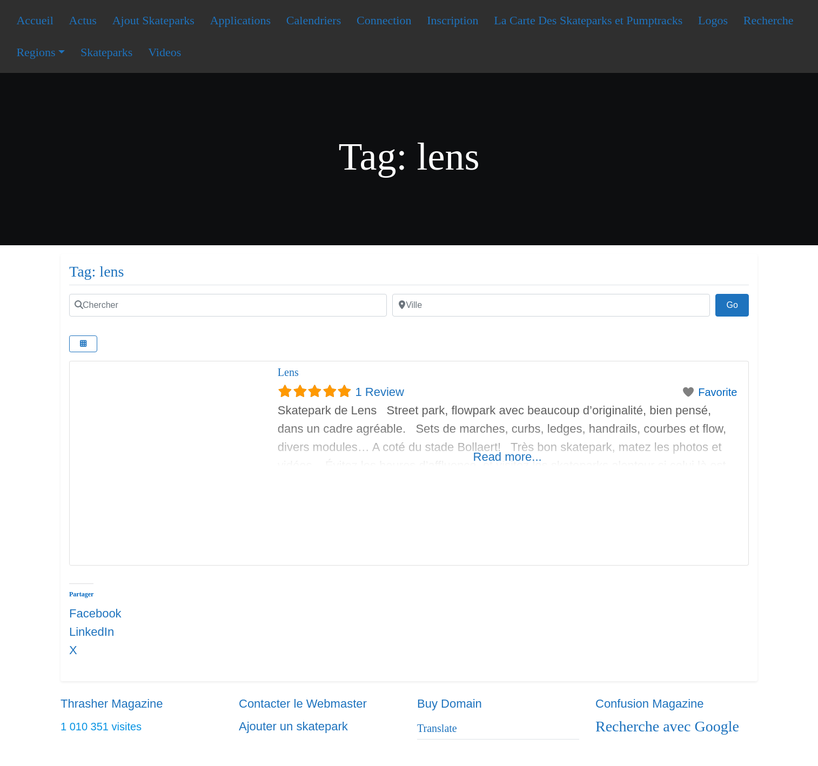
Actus (83, 20)
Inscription (452, 20)
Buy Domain (449, 703)
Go (737, 304)
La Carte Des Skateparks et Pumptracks (588, 20)
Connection (384, 20)
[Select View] (83, 343)
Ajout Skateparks (153, 20)
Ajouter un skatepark (293, 726)
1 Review (379, 392)
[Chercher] (228, 305)
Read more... (507, 456)
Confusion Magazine (649, 703)
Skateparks (107, 52)
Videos (164, 52)
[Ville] (551, 305)
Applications (240, 20)
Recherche (768, 20)
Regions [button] (35, 52)
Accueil (34, 20)
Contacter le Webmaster (303, 703)
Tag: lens (96, 271)
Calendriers (313, 20)
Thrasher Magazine (112, 703)
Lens (288, 372)
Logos (713, 20)
